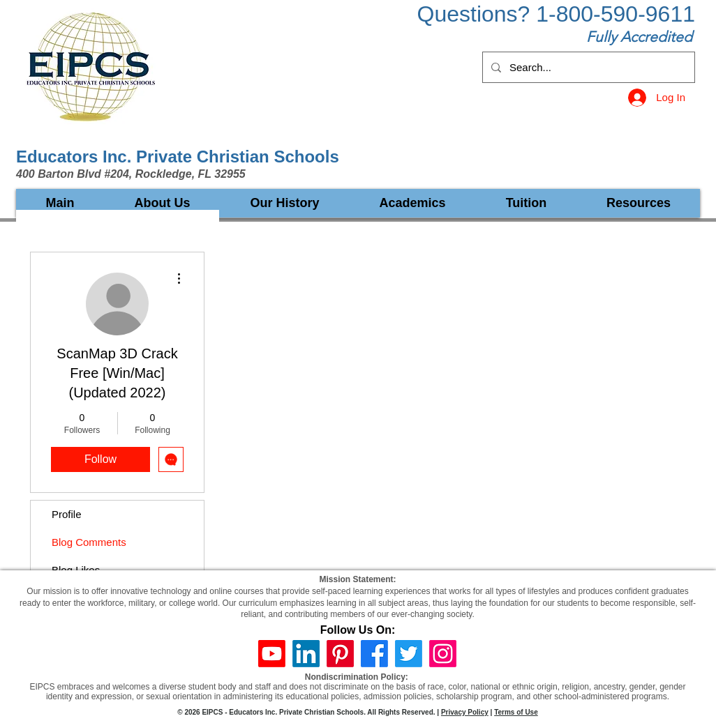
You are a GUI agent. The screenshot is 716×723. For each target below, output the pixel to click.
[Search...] (587, 67)
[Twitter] (408, 653)
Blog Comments (89, 542)
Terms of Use (516, 712)
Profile (67, 514)
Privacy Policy (464, 712)
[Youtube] (271, 653)
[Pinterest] (340, 653)
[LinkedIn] (306, 653)
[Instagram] (442, 653)
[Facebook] (374, 653)
